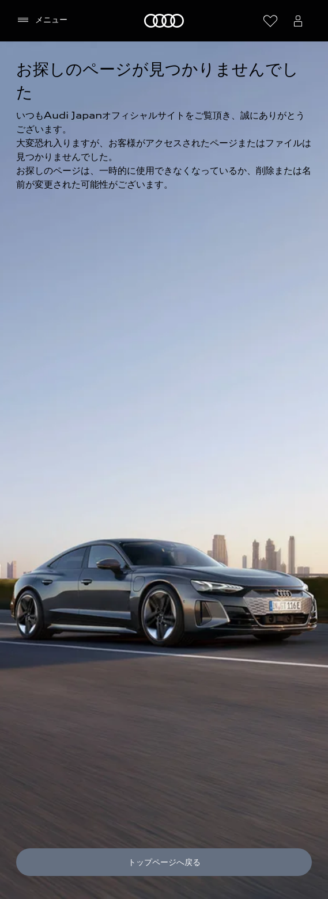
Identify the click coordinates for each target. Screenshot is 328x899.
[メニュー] (41, 20)
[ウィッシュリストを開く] (270, 21)
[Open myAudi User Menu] (298, 21)
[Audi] (164, 21)
